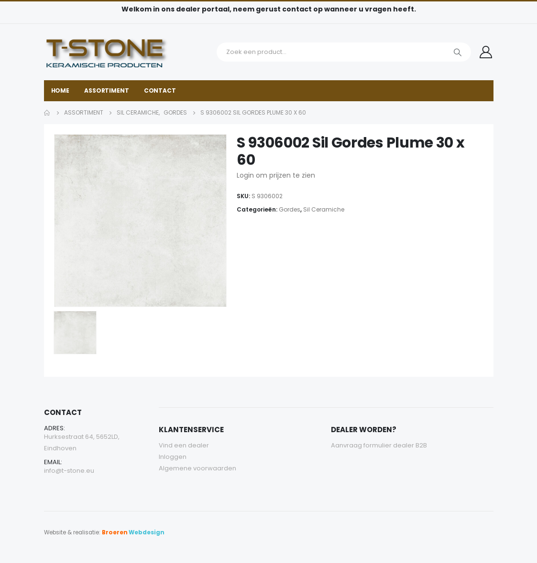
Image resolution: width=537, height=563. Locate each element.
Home (60, 90)
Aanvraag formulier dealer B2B (379, 445)
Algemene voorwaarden (197, 468)
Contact (160, 90)
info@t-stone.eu (69, 470)
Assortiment (106, 90)
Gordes (289, 209)
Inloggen (172, 456)
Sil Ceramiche (323, 209)
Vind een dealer (184, 445)
